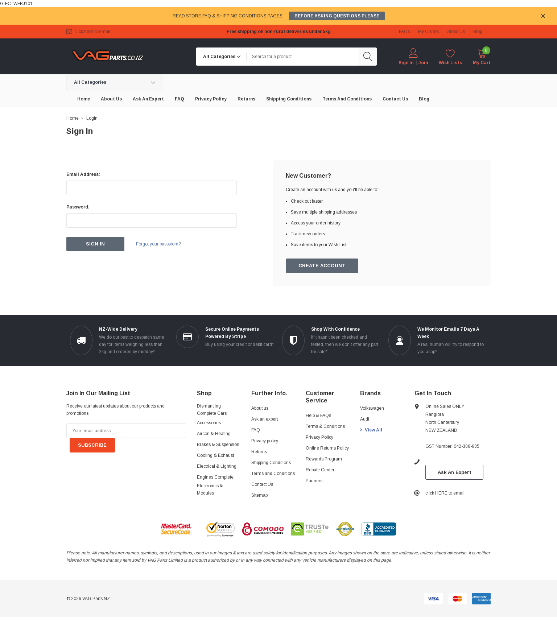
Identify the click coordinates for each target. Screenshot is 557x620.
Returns (259, 451)
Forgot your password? (158, 244)
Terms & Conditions (325, 426)
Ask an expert (264, 419)
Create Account (322, 266)
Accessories (209, 422)
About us (259, 408)
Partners (314, 480)
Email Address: (83, 174)
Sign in (406, 63)
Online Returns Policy (327, 448)
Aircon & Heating (214, 433)
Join (423, 63)
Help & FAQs (318, 415)
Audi (364, 419)
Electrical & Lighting (216, 466)
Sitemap (259, 495)
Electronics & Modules (210, 489)
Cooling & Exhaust (215, 455)
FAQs (404, 31)
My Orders (428, 31)
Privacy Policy (319, 437)
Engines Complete (215, 477)
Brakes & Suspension (218, 444)
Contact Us (262, 484)
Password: (78, 207)
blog (477, 31)
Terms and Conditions (273, 473)
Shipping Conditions (271, 462)
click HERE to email (92, 31)
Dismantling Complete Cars (212, 410)
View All (373, 430)
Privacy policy (264, 440)
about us (456, 31)
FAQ (255, 430)
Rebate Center (320, 469)
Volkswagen (372, 408)
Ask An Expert (454, 472)
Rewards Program (324, 459)
